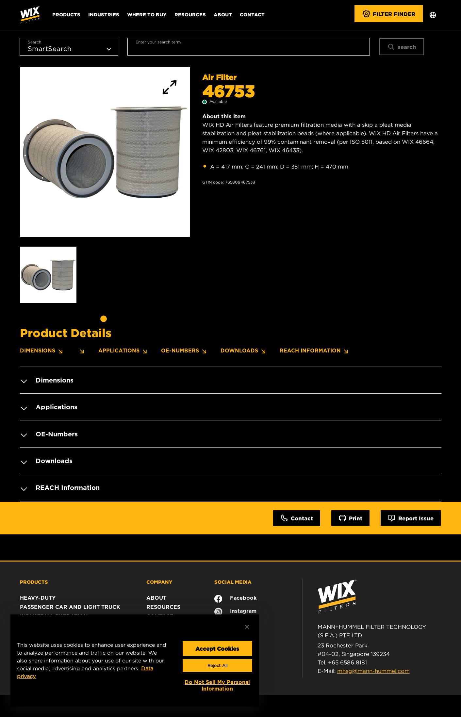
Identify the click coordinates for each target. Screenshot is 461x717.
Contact (252, 14)
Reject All (217, 665)
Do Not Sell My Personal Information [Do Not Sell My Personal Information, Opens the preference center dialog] (217, 685)
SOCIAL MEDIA (233, 581)
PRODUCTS (34, 581)
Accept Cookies (217, 648)
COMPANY (159, 581)
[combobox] (249, 46)
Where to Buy (147, 14)
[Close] (247, 627)
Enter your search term (158, 42)
